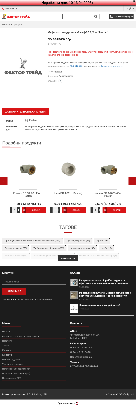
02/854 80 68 (11, 8)
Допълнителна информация (25, 111)
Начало (6, 331)
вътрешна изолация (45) (83, 248)
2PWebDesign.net (125, 394)
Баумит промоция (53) (16, 248)
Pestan (58, 71)
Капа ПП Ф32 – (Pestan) (68, 193)
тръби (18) (106, 248)
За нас (5, 345)
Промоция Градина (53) (78, 240)
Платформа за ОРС (11, 378)
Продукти (7, 341)
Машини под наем (11, 359)
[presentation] (4, 181)
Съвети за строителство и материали (20, 336)
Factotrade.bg (35, 394)
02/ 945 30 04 (77, 366)
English (130, 8)
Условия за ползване (12, 364)
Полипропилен (66, 76)
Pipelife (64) (102, 240)
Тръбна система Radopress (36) (48, 248)
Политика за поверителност (40, 299)
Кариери (6, 350)
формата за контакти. (112, 66)
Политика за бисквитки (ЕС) (16, 373)
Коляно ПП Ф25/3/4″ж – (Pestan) (27, 194)
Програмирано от (68, 403)
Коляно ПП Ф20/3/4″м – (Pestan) (108, 194)
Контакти (7, 355)
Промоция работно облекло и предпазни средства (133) (32, 240)
